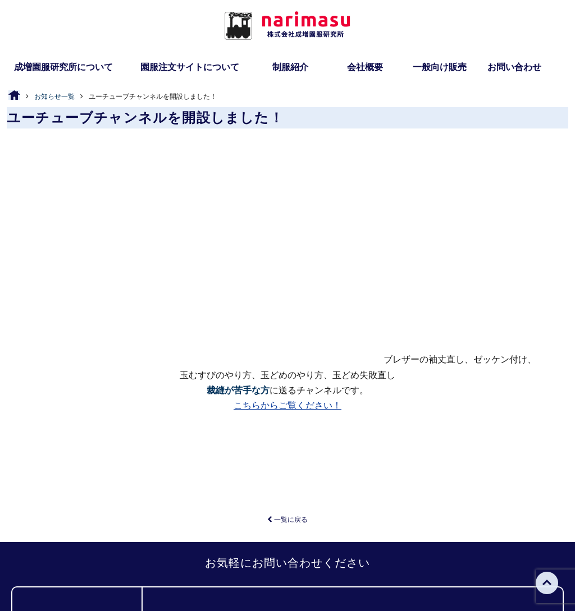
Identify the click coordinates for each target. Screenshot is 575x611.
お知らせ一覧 (54, 96)
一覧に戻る (287, 341)
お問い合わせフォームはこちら (452, 470)
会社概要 (365, 67)
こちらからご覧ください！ (287, 227)
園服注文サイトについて (189, 67)
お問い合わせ (514, 67)
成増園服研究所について (63, 67)
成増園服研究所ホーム (128, 559)
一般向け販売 (440, 67)
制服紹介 (290, 67)
